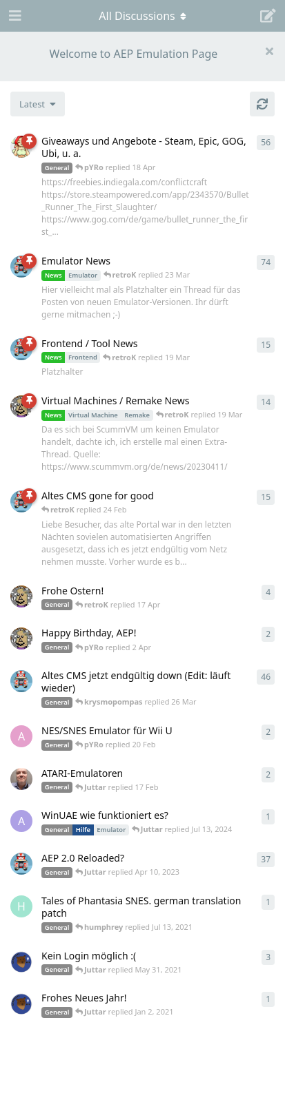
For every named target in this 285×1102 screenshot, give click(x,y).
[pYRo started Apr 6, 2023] (21, 147)
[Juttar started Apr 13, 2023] (21, 406)
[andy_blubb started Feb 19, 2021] (21, 736)
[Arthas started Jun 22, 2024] (21, 821)
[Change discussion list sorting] (37, 104)
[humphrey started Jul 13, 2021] (21, 906)
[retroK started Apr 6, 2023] (21, 267)
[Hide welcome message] (269, 51)
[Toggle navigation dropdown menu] (143, 16)
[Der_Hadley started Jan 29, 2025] (21, 779)
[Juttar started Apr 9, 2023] (21, 596)
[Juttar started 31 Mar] (21, 638)
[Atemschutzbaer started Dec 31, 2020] (21, 1003)
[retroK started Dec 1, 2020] (21, 864)
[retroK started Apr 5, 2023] (21, 681)
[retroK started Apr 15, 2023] (21, 349)
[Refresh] (262, 104)
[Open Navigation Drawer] (14, 16)
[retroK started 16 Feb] (21, 501)
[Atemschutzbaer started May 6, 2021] (21, 961)
